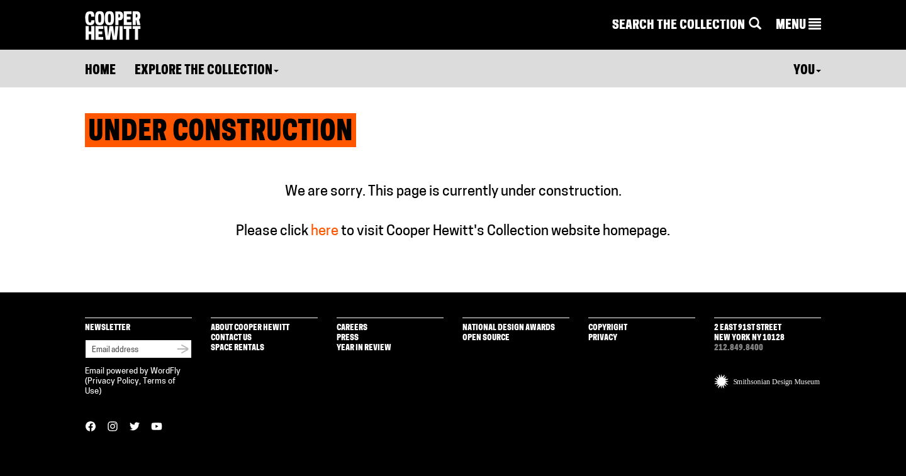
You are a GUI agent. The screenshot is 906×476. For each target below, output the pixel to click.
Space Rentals (237, 348)
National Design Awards (508, 328)
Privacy (602, 338)
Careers (352, 328)
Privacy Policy (113, 381)
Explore (207, 71)
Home (100, 71)
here (324, 231)
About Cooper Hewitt (250, 328)
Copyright (607, 328)
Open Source (486, 338)
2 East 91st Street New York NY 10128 (749, 333)
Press (348, 338)
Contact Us (231, 338)
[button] (798, 25)
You (807, 71)
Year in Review (364, 348)
